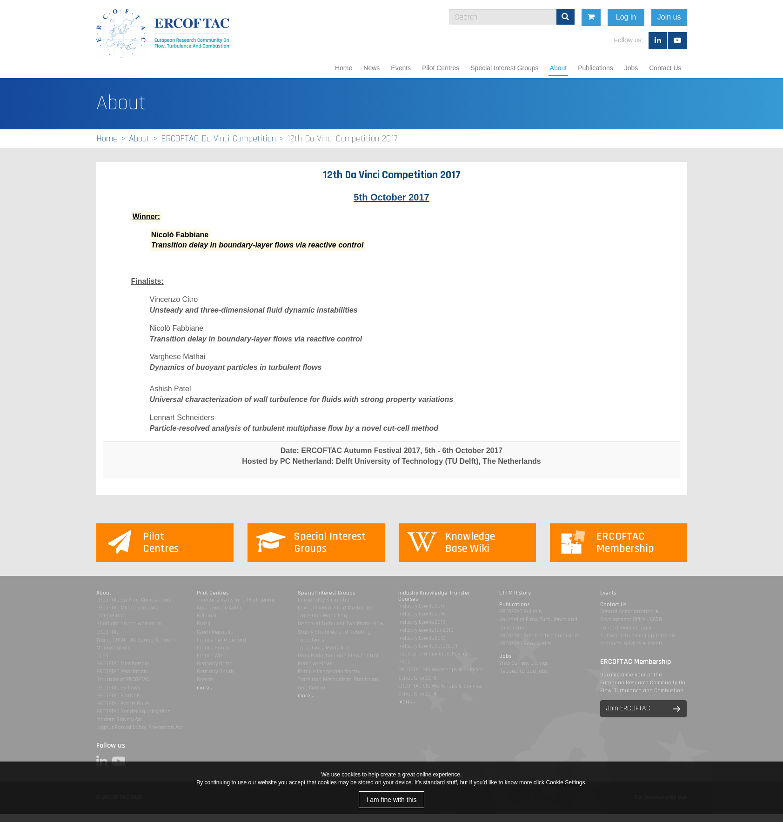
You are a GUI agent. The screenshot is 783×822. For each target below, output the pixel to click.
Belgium (206, 615)
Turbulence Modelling (324, 647)
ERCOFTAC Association (121, 671)
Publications (595, 68)
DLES (102, 655)
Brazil (203, 623)
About (558, 68)
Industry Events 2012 (421, 638)
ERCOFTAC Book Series (525, 643)
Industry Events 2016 (421, 613)
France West (211, 655)
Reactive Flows (315, 663)
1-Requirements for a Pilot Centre (235, 599)
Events (401, 68)
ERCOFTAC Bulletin (520, 611)
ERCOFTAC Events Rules (122, 703)
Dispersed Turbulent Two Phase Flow (340, 623)
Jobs (631, 68)
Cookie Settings (565, 782)
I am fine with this (391, 799)
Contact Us (665, 68)
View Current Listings (523, 663)
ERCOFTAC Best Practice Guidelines (539, 635)
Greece (205, 679)
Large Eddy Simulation (325, 599)
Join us (753, 17)
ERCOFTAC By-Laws (118, 687)
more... (205, 687)
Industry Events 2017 (421, 605)
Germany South (215, 671)
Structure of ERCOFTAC (122, 679)
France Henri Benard (221, 639)
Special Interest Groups (504, 68)
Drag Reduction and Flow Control (338, 655)
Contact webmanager (626, 627)
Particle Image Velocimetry (329, 671)
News (371, 68)
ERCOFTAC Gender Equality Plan (133, 711)
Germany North (215, 663)
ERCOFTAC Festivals (118, 695)
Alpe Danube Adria (219, 607)
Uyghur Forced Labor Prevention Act (139, 727)
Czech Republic (215, 631)
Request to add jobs (523, 671)
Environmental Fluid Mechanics (335, 607)
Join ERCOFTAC (628, 708)
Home (343, 68)
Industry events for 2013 (426, 630)
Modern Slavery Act (119, 719)
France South (213, 647)
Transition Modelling (322, 615)
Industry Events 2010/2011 (427, 645)
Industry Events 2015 (421, 622)
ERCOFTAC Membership (122, 663)
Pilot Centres (440, 68)
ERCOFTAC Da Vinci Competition (218, 139)
